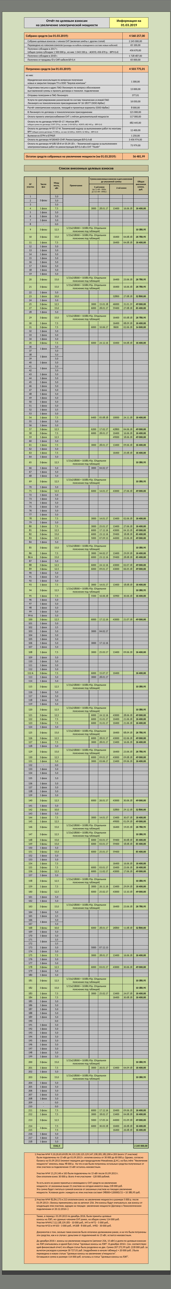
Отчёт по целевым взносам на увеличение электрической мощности (67, 28)
